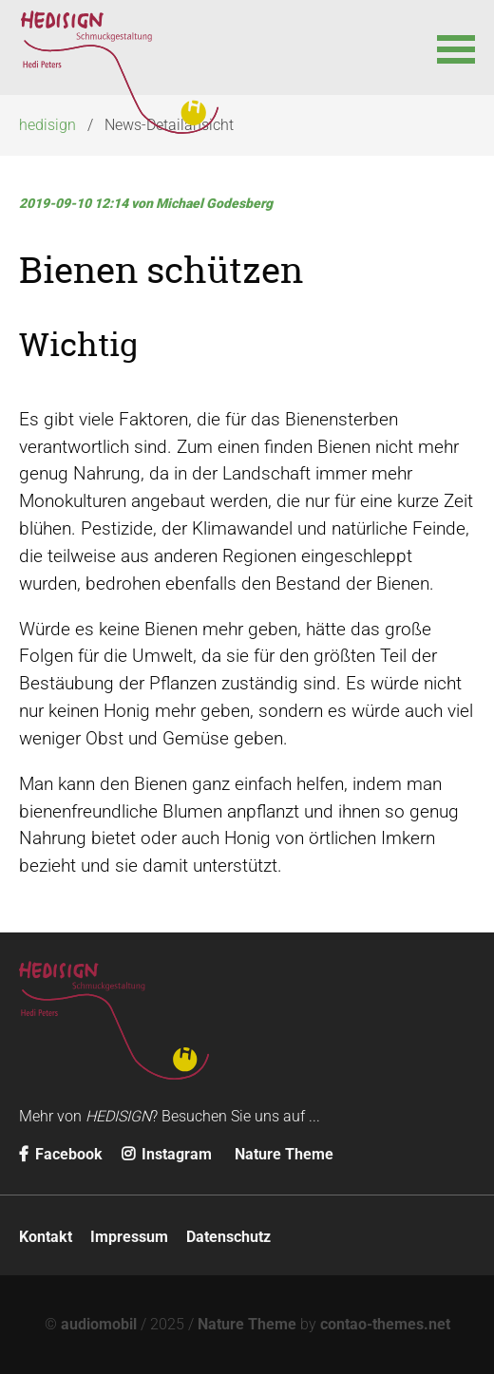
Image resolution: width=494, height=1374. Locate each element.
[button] (456, 47)
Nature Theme (284, 1154)
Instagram (167, 1154)
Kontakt (45, 1237)
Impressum (129, 1237)
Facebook (61, 1154)
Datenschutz (228, 1237)
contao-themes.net (385, 1324)
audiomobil (99, 1324)
